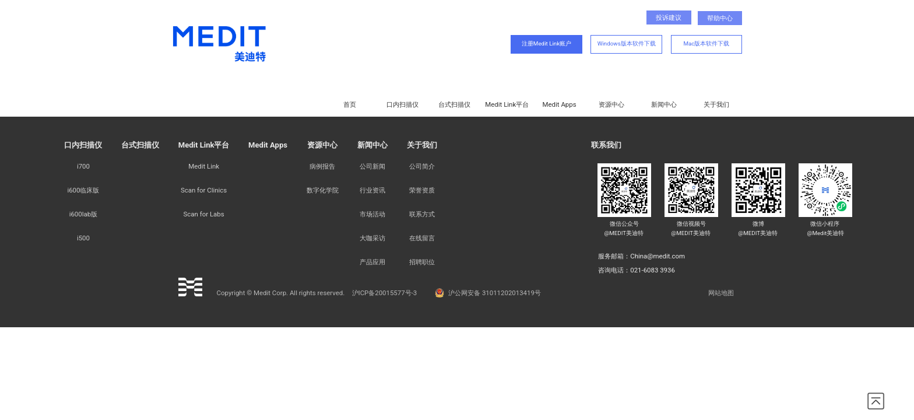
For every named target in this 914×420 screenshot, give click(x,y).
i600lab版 (83, 214)
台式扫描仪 (454, 104)
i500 (83, 238)
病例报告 (322, 166)
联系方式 (422, 214)
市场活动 (372, 214)
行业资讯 (372, 190)
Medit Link (203, 166)
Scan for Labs (204, 214)
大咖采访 (372, 238)
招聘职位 (422, 262)
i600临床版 (83, 190)
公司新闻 (372, 166)
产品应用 (372, 262)
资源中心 (611, 104)
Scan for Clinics (204, 190)
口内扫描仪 (402, 104)
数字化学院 (323, 190)
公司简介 (422, 166)
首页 (349, 104)
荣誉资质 (422, 190)
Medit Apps (559, 104)
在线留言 (422, 238)
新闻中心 (664, 104)
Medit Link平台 (507, 104)
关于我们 (716, 104)
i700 (83, 166)
